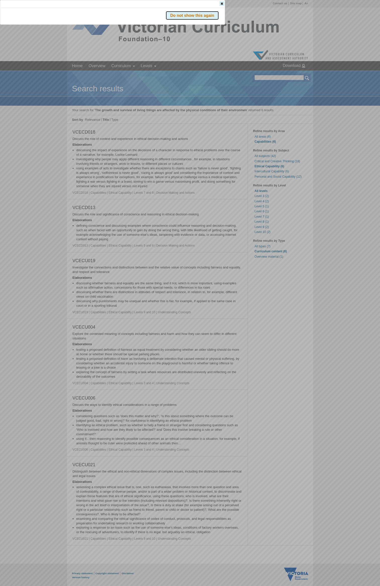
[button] (298, 75)
